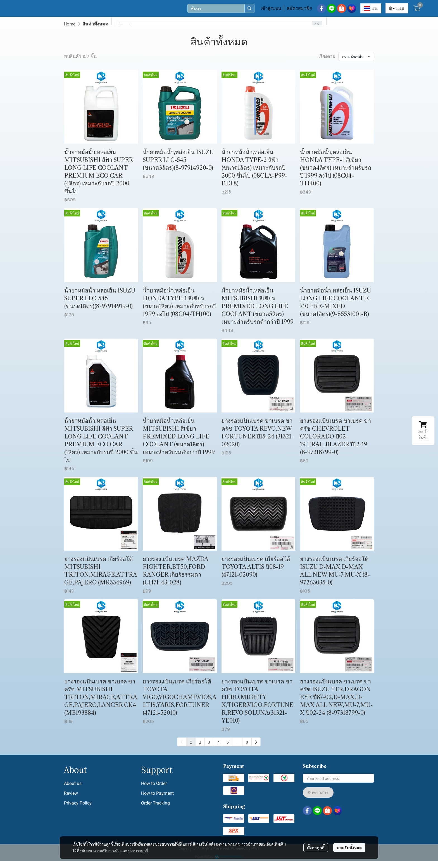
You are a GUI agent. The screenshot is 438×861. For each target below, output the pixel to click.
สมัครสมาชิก (299, 8)
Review (71, 793)
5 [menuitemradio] (228, 741)
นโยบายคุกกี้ (138, 850)
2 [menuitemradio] (200, 741)
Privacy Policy (78, 803)
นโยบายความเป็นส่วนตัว (100, 850)
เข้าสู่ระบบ (271, 8)
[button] (221, 8)
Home (70, 24)
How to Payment (157, 793)
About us (73, 783)
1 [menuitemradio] (191, 741)
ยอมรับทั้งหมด (349, 847)
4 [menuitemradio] (218, 741)
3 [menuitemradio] (209, 741)
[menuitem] (256, 741)
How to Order (154, 783)
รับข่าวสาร (318, 792)
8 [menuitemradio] (247, 741)
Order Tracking (155, 803)
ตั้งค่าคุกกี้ (316, 847)
